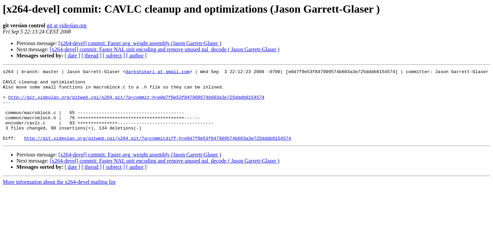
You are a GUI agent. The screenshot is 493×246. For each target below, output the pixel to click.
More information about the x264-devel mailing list (59, 196)
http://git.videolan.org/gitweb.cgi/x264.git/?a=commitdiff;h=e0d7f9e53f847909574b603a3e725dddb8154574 (157, 152)
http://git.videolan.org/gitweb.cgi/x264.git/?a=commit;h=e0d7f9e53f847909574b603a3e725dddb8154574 (136, 103)
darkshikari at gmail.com (158, 72)
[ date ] (72, 55)
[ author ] (136, 55)
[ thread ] (91, 55)
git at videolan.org (67, 25)
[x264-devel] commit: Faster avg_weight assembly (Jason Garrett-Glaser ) (140, 43)
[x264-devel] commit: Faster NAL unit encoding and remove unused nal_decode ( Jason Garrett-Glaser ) (165, 49)
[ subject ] (114, 55)
